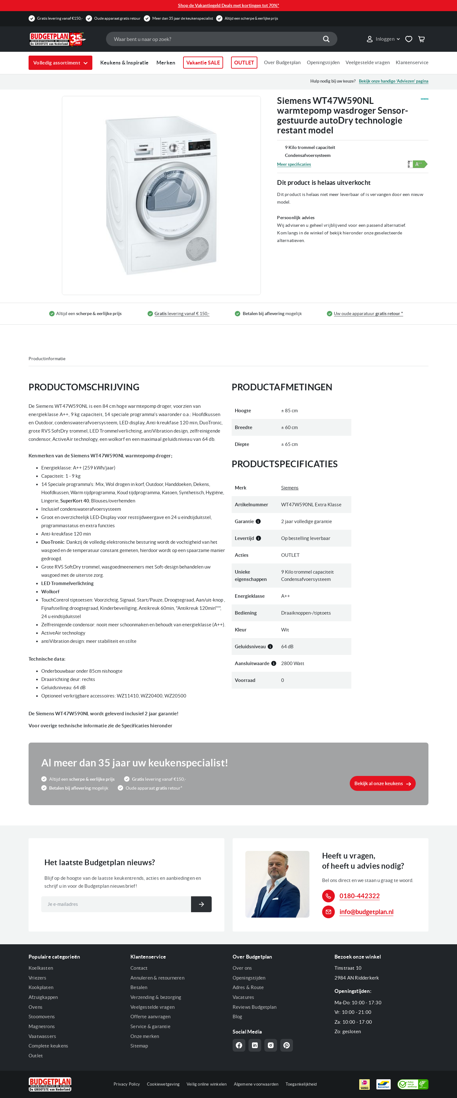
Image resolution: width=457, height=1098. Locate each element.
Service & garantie (150, 1026)
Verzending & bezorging (155, 997)
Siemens (290, 487)
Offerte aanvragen (150, 1016)
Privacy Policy (127, 1084)
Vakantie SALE (203, 62)
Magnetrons (42, 1026)
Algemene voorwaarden (256, 1084)
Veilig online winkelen (207, 1084)
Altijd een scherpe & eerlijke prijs (251, 18)
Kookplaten (41, 987)
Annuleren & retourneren (157, 977)
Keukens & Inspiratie (124, 62)
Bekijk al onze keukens (378, 783)
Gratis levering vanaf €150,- (60, 18)
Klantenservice (412, 62)
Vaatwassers (42, 1036)
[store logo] (64, 39)
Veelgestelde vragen (368, 62)
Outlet (36, 1055)
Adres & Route (248, 987)
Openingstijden (323, 62)
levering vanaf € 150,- (182, 313)
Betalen (138, 987)
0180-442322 (360, 895)
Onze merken (144, 1036)
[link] (383, 39)
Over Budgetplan (282, 62)
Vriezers (38, 977)
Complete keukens (48, 1045)
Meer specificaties (294, 164)
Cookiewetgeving (163, 1084)
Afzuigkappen (43, 997)
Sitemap (139, 1045)
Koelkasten (41, 968)
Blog (237, 1016)
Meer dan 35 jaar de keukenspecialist (182, 18)
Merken (165, 62)
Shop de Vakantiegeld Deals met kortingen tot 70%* (228, 5)
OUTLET (244, 62)
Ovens (36, 1007)
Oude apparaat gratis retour (117, 18)
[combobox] (221, 39)
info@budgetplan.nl (367, 911)
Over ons (242, 968)
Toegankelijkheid (301, 1084)
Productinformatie (47, 358)
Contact (139, 968)
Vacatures (244, 997)
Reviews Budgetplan (255, 1007)
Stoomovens (42, 1016)
